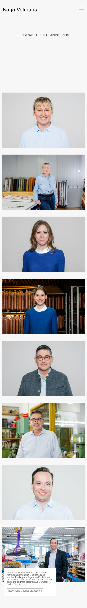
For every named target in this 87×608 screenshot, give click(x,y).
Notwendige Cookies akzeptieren (25, 590)
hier (20, 584)
